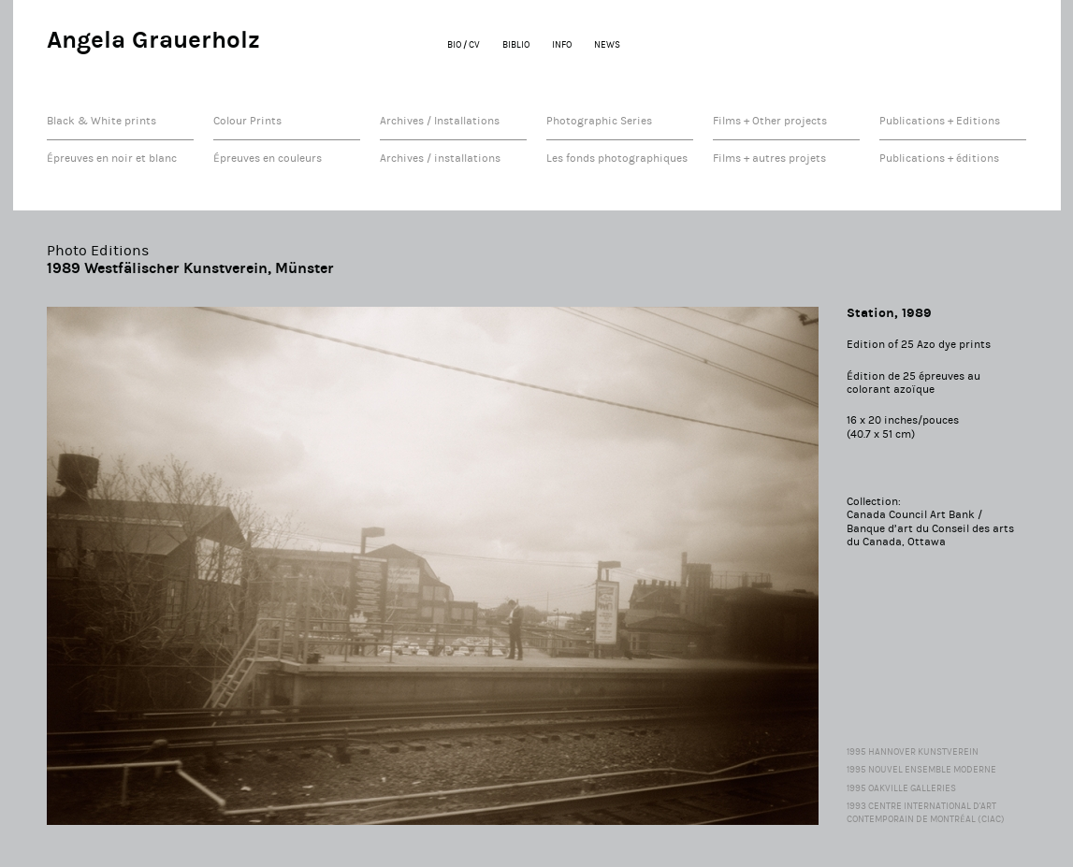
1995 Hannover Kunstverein (913, 752)
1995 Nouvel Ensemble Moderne (921, 769)
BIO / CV (463, 45)
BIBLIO (515, 45)
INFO (562, 45)
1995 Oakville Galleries (901, 788)
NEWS (607, 45)
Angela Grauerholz (153, 39)
